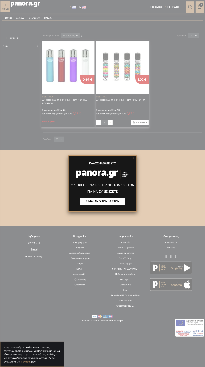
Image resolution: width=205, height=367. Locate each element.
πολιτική (26, 361)
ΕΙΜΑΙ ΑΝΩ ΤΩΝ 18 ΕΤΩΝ (102, 201)
